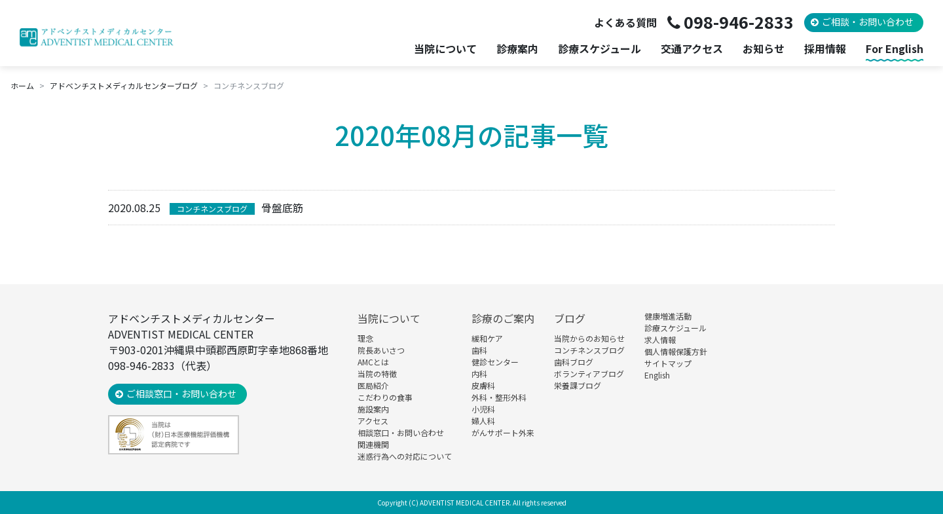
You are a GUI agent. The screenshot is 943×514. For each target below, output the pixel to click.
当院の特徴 (377, 373)
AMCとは (373, 361)
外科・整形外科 (499, 397)
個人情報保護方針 (675, 351)
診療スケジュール (599, 48)
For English (894, 48)
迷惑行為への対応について (405, 456)
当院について (389, 318)
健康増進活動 (668, 315)
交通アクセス (692, 48)
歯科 (479, 350)
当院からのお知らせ (589, 338)
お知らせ (764, 48)
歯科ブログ (573, 361)
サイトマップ (668, 363)
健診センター (495, 361)
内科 (479, 373)
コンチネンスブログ (212, 208)
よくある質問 (625, 22)
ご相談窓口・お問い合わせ (181, 393)
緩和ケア (487, 338)
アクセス (373, 420)
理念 (365, 338)
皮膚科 (483, 385)
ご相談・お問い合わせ (868, 21)
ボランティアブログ (589, 373)
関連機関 (373, 444)
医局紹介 (373, 385)
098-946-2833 (739, 21)
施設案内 (373, 408)
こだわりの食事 (385, 397)
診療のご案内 (503, 318)
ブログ (569, 318)
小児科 (483, 408)
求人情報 (660, 339)
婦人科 (483, 420)
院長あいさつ (381, 350)
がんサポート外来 (503, 432)
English (657, 374)
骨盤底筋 (282, 207)
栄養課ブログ (577, 385)
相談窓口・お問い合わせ (401, 432)
